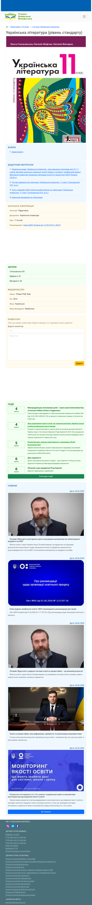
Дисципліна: (14, 216)
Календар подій (46, 476)
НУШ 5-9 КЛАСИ (11, 846)
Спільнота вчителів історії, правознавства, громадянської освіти (30, 873)
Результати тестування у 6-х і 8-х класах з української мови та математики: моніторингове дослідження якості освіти (42, 795)
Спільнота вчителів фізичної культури (20, 890)
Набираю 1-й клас (12, 835)
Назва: (12, 294)
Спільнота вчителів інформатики (18, 878)
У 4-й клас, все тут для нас (15, 843)
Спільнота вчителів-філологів (16, 864)
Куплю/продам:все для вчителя (17, 851)
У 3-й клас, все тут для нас (15, 840)
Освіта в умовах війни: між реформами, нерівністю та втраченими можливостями (46, 734)
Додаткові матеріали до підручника (27, 197)
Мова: (12, 304)
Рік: (11, 299)
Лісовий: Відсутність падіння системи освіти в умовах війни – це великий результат (46, 671)
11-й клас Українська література (45, 27)
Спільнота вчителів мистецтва (17, 887)
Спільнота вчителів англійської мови (19, 881)
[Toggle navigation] (84, 16)
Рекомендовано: (16, 225)
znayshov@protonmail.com (15, 903)
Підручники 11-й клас (19, 27)
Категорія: (14, 211)
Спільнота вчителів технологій (17, 876)
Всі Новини (46, 812)
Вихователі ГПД (11, 848)
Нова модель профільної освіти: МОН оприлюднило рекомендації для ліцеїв (43, 609)
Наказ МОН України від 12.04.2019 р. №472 (42, 225)
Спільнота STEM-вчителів (15, 892)
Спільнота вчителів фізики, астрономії (20, 859)
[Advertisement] (48, 5)
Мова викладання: (17, 309)
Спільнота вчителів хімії (14, 867)
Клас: (12, 220)
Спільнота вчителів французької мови (20, 895)
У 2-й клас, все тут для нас (15, 837)
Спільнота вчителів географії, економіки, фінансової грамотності (30, 862)
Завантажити (17, 152)
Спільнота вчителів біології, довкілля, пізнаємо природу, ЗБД (29, 870)
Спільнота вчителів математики (17, 884)
